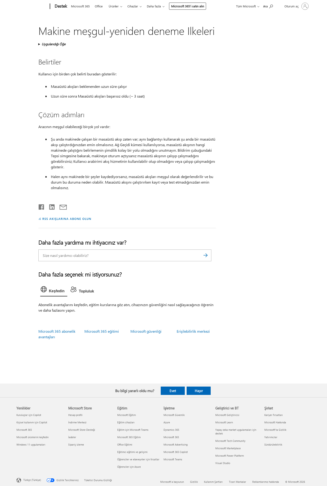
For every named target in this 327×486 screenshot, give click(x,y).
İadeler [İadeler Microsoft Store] (72, 437)
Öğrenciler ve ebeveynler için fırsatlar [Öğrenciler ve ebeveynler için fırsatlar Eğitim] (138, 459)
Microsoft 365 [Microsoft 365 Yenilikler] (24, 429)
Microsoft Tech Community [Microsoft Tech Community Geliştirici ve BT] (230, 441)
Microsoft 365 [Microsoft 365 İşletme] (171, 437)
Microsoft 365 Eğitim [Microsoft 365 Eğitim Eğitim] (129, 437)
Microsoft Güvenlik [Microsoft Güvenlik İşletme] (174, 415)
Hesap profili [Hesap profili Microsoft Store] (75, 415)
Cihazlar (132, 6)
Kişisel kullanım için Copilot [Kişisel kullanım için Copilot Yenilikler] (31, 422)
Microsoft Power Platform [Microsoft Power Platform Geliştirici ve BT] (229, 455)
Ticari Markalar (237, 481)
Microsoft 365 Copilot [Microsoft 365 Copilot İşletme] (176, 452)
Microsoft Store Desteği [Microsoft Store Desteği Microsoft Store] (81, 429)
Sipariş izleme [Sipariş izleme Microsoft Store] (76, 444)
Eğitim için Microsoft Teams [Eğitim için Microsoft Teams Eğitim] (132, 429)
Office (99, 6)
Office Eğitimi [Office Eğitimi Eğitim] (124, 444)
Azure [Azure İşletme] (167, 422)
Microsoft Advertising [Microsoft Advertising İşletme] (176, 444)
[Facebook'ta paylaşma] (41, 206)
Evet (173, 390)
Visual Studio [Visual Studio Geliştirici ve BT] (222, 463)
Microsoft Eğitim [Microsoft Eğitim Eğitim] (126, 415)
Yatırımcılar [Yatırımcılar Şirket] (270, 437)
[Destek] (60, 6)
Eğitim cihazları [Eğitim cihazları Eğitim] (126, 422)
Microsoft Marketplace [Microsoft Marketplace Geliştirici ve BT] (228, 448)
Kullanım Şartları (213, 481)
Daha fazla (154, 6)
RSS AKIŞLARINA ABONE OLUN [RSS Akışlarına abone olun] (66, 219)
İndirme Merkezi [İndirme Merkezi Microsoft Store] (77, 422)
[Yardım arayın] (268, 6)
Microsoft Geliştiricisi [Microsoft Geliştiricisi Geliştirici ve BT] (227, 415)
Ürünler (114, 6)
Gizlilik (194, 481)
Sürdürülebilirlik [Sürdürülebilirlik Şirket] (273, 444)
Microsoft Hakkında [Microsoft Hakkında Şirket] (275, 422)
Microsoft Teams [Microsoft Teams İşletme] (173, 459)
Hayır (199, 390)
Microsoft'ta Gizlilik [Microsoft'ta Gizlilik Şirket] (275, 429)
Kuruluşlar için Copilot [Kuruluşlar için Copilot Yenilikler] (28, 415)
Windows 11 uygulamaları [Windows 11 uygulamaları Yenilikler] (30, 444)
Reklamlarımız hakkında (265, 481)
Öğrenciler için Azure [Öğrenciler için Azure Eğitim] (129, 466)
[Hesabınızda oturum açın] (296, 6)
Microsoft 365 (80, 6)
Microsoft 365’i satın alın (187, 6)
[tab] (54, 290)
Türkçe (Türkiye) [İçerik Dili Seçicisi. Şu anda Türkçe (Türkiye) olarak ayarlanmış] (32, 480)
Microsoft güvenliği (145, 331)
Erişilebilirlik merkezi (193, 331)
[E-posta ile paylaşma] (61, 206)
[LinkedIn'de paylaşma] (50, 206)
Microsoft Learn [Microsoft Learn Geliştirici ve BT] (224, 422)
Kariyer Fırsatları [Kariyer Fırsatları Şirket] (273, 415)
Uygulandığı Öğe (53, 44)
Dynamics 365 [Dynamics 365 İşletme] (171, 429)
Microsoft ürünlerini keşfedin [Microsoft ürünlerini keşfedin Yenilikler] (32, 437)
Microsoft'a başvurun (172, 481)
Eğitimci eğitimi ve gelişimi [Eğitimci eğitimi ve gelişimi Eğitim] (132, 452)
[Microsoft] (32, 6)
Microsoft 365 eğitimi (101, 331)
